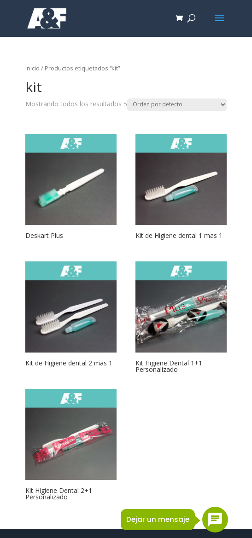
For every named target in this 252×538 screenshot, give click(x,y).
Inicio (32, 68)
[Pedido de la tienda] (177, 104)
